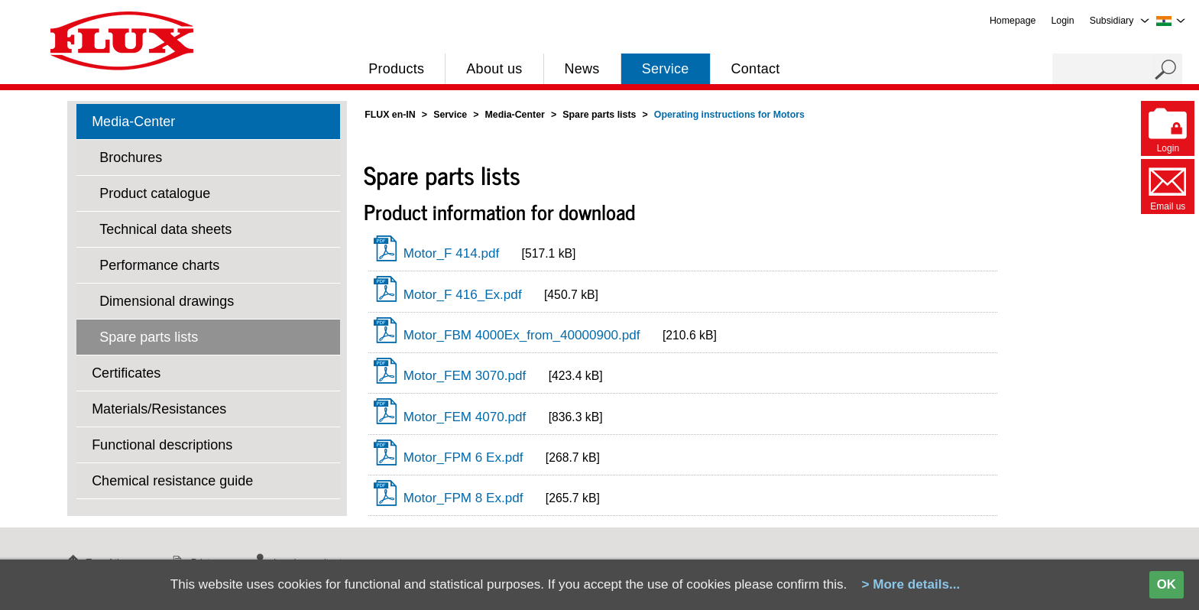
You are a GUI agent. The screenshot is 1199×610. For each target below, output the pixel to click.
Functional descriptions (162, 445)
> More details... (910, 584)
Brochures (130, 157)
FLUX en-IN (390, 114)
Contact (755, 68)
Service (665, 68)
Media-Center (133, 121)
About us (494, 68)
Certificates (126, 373)
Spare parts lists (148, 337)
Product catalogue (154, 193)
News (582, 68)
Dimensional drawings (166, 301)
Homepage (1012, 20)
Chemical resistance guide (172, 480)
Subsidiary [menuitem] (1112, 20)
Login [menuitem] (1062, 20)
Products (396, 68)
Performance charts (159, 265)
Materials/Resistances (159, 409)
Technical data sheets (165, 229)
